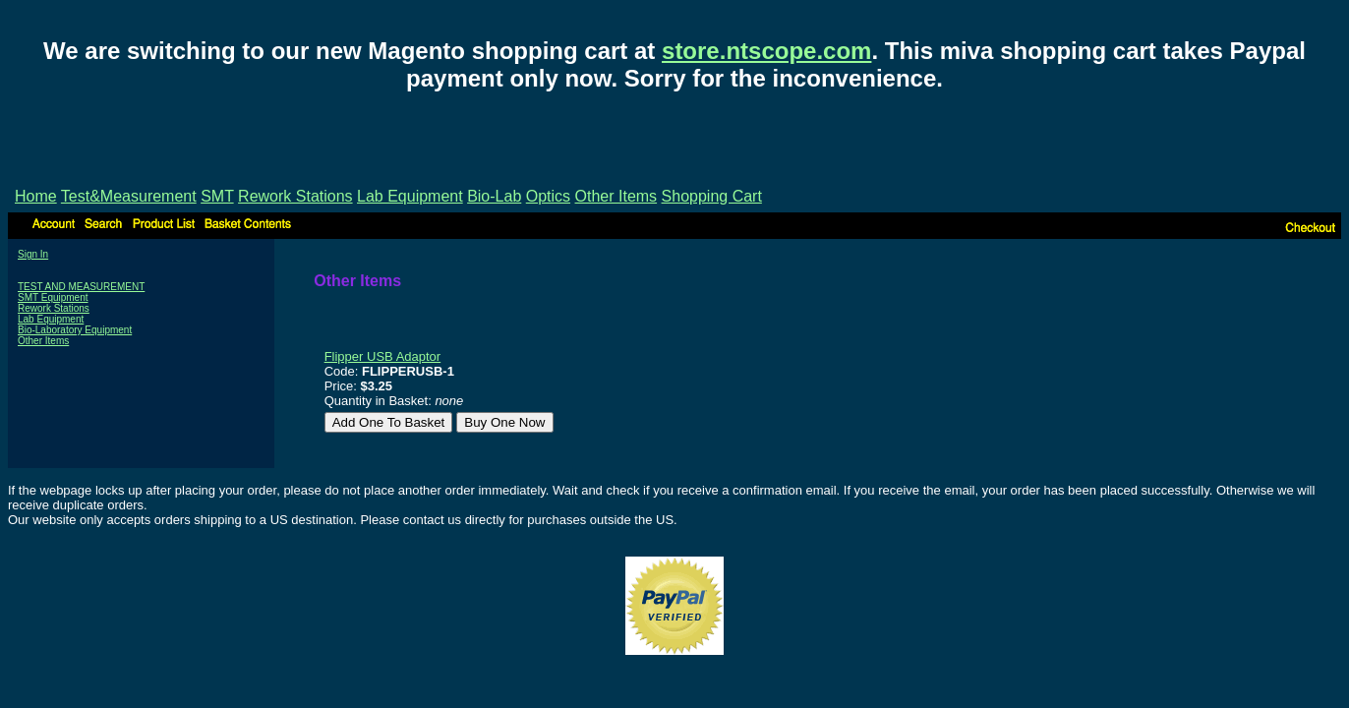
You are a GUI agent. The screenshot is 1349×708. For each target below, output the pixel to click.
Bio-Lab (494, 196)
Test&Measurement (129, 196)
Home (36, 196)
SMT (217, 196)
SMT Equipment (53, 297)
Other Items (616, 196)
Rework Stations (295, 196)
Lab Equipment (410, 196)
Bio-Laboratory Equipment (75, 329)
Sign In (33, 254)
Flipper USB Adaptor (382, 356)
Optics (548, 196)
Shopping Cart (712, 196)
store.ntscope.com (766, 50)
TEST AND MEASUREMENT (81, 286)
